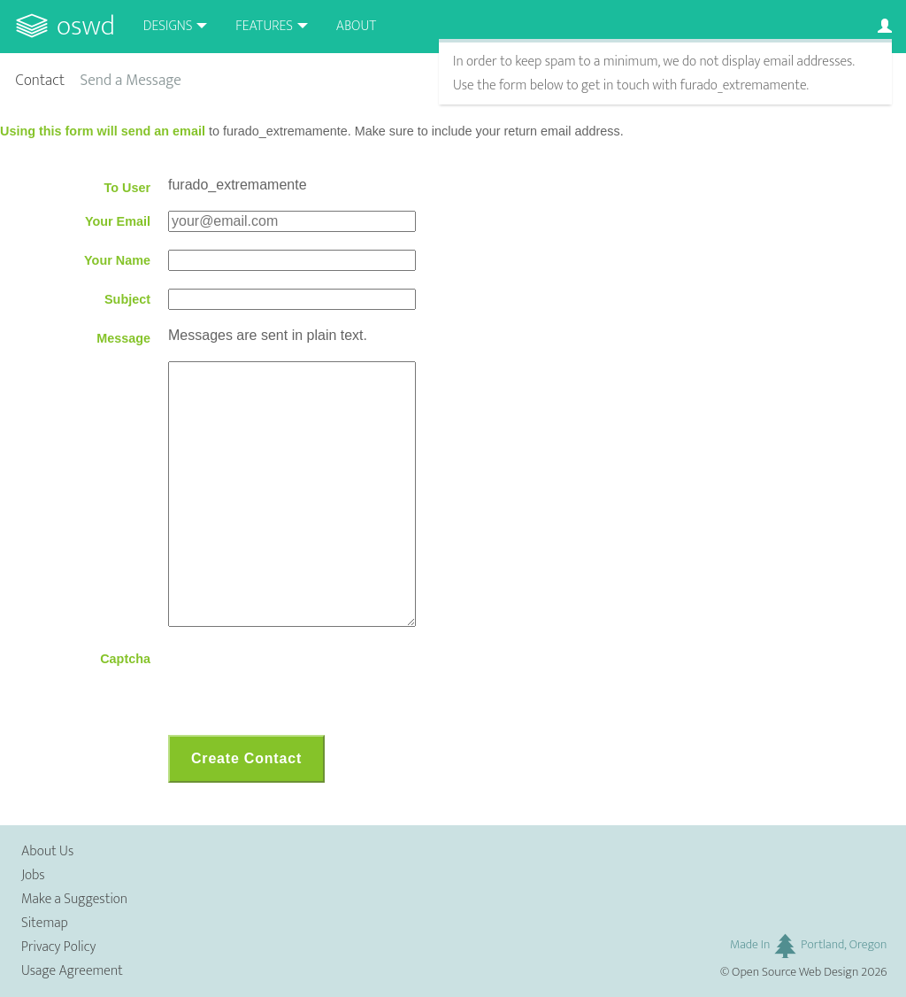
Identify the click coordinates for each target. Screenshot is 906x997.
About (356, 26)
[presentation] (302, 682)
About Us (47, 851)
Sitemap (44, 923)
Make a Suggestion (74, 899)
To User (127, 188)
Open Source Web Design (795, 972)
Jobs (33, 875)
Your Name (117, 260)
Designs (168, 26)
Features (264, 26)
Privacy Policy (58, 947)
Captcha (125, 659)
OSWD (86, 26)
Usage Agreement (72, 971)
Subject (127, 299)
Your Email (117, 221)
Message (123, 338)
